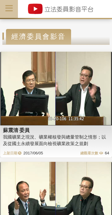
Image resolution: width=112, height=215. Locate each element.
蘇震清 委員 (16, 130)
